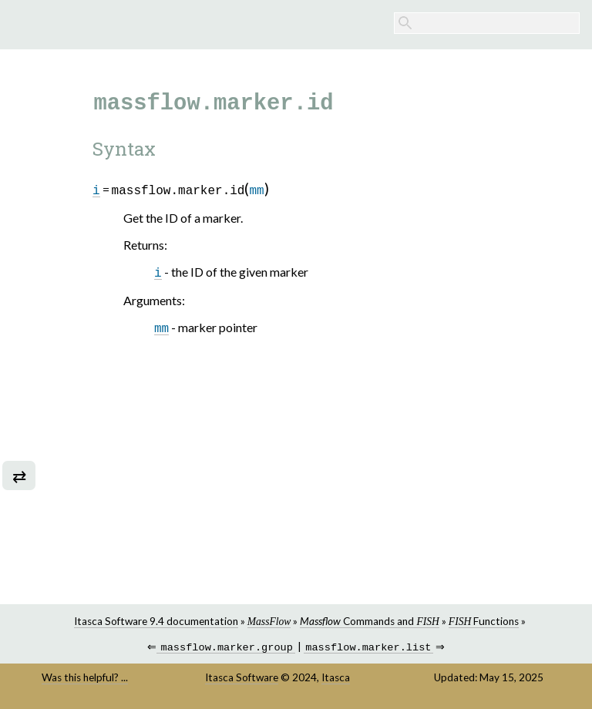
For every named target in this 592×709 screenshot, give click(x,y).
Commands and (369, 621)
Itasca (335, 679)
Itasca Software (241, 679)
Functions (484, 621)
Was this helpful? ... (85, 679)
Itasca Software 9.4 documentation (156, 621)
